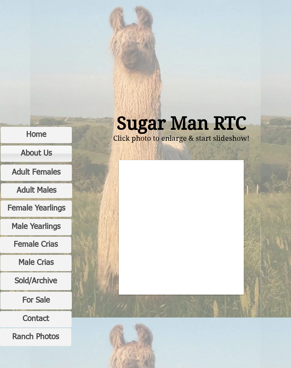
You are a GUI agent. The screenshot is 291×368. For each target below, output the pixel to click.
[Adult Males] (36, 190)
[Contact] (36, 319)
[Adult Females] (36, 173)
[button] (181, 227)
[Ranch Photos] (35, 337)
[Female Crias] (35, 245)
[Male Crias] (36, 263)
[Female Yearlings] (36, 208)
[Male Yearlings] (36, 227)
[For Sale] (36, 300)
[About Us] (36, 154)
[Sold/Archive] (35, 281)
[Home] (36, 135)
